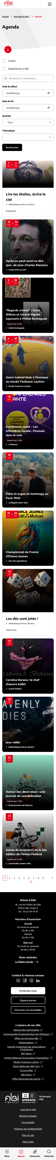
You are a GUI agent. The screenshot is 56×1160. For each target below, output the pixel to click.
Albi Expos (26, 1074)
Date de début (9, 86)
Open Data (28, 1141)
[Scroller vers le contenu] (7, 49)
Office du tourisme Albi (26, 1038)
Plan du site (28, 1135)
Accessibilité (28, 1122)
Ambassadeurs (26, 1042)
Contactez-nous (50, 4)
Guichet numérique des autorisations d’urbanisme (26, 1048)
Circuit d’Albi (26, 1070)
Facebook (25, 980)
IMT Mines (26, 1053)
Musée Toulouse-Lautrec (26, 1062)
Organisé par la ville (18, 68)
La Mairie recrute (24, 962)
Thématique (8, 130)
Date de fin (8, 101)
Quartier (6, 116)
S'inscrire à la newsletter (28, 1010)
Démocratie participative (26, 1030)
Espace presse (28, 1000)
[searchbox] (7, 137)
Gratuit (12, 61)
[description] (28, 78)
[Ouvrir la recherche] (49, 1154)
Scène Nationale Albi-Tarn (26, 1066)
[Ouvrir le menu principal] (7, 1154)
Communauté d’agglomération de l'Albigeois (26, 1034)
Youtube (18, 980)
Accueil (5, 16)
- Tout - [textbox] (10, 122)
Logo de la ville (28, 1109)
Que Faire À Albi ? (21, 16)
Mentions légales (28, 1116)
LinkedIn (38, 980)
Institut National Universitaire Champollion (26, 1058)
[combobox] (28, 122)
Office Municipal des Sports (26, 1079)
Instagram (31, 980)
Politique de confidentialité (28, 1129)
